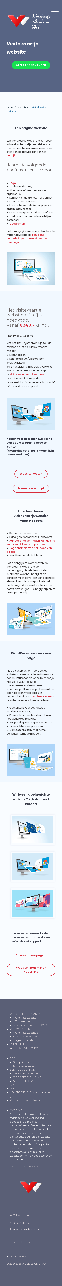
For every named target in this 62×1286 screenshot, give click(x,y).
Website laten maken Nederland (31, 969)
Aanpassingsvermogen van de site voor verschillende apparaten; (31, 542)
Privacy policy (18, 1256)
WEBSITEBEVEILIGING (27, 1077)
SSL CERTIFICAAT (24, 1081)
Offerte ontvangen (31, 65)
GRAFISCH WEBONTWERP (26, 1047)
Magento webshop (24, 1040)
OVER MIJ (16, 1110)
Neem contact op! (31, 488)
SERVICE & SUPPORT (23, 1069)
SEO (12, 1058)
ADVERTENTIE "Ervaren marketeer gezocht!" (30, 1094)
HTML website (22, 1021)
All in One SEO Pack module (26, 374)
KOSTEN (15, 1084)
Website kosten (31, 473)
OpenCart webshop (25, 1036)
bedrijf (11, 155)
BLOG (13, 1088)
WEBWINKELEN (20, 1029)
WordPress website (24, 1017)
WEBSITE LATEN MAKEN (25, 1013)
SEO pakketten (22, 1062)
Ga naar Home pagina (31, 955)
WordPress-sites (41, 696)
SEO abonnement (24, 1066)
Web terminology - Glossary (26, 1100)
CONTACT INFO (19, 1214)
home (10, 107)
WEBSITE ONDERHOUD (28, 1073)
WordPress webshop (25, 1032)
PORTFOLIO (17, 1044)
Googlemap (17, 223)
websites (22, 107)
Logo (12, 183)
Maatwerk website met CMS (30, 1025)
